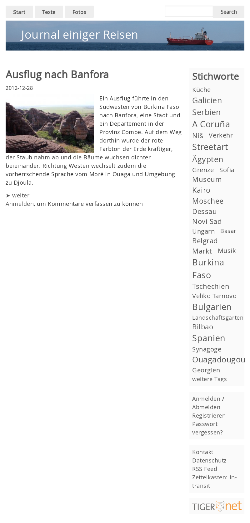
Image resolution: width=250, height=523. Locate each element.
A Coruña (211, 124)
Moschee (208, 201)
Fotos (79, 12)
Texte (49, 12)
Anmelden (20, 203)
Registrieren (209, 415)
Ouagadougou (219, 359)
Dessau (204, 211)
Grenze (203, 170)
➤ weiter (17, 195)
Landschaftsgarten (217, 317)
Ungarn (203, 231)
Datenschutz (209, 460)
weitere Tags (209, 379)
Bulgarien (212, 306)
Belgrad (205, 240)
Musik (227, 250)
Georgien (206, 370)
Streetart (210, 147)
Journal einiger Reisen (79, 34)
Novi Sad (207, 221)
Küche (201, 89)
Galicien (207, 100)
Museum (207, 179)
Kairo (201, 190)
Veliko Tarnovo (214, 296)
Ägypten (207, 159)
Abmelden (206, 407)
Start (19, 12)
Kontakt (202, 452)
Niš (197, 135)
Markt (202, 250)
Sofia (227, 170)
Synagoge (206, 349)
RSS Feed (204, 468)
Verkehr (221, 135)
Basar (228, 231)
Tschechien (210, 286)
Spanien (209, 338)
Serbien (206, 112)
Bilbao (202, 326)
